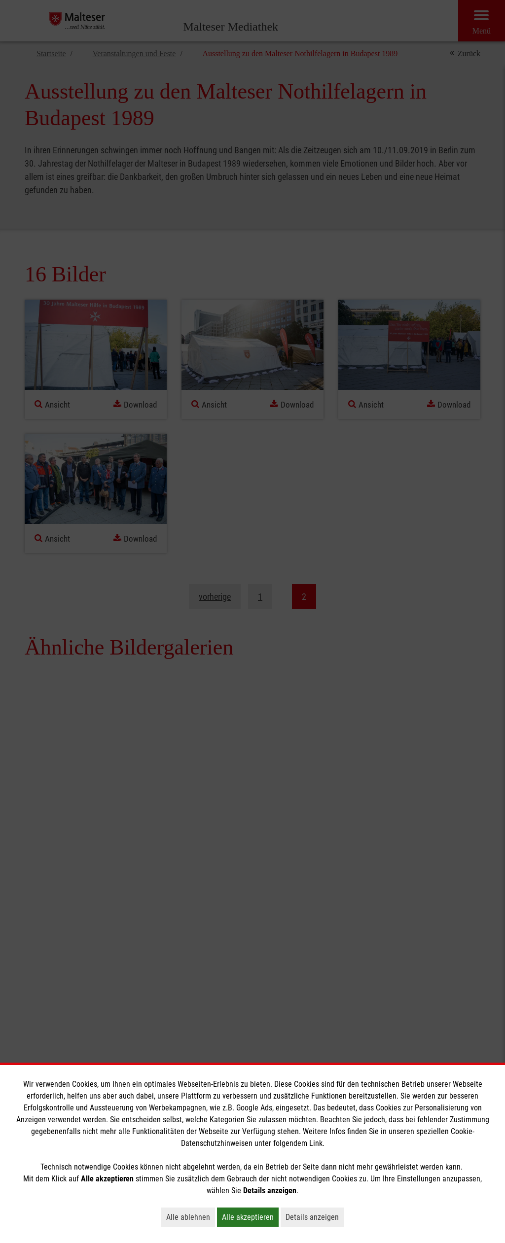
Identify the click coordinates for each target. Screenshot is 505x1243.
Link (316, 1143)
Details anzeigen (315, 1217)
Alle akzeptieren (250, 1217)
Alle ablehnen (190, 1217)
